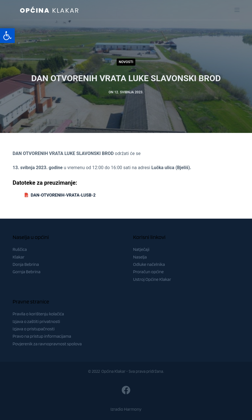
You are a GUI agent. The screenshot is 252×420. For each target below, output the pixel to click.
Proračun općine (148, 271)
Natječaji (141, 249)
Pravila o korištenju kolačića (38, 313)
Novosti (126, 62)
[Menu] (237, 9)
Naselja (140, 257)
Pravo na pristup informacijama (42, 336)
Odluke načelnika (149, 264)
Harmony (133, 409)
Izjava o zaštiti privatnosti (36, 321)
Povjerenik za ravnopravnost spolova (47, 343)
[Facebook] (126, 390)
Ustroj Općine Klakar (152, 279)
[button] (7, 35)
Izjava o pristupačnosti (34, 328)
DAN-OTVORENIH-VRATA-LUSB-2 (63, 195)
